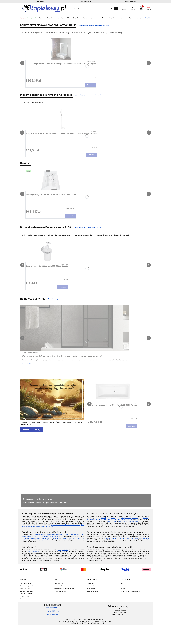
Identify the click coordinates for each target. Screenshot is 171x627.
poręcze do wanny (132, 538)
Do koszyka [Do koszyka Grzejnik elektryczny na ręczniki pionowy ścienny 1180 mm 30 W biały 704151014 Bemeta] (91, 154)
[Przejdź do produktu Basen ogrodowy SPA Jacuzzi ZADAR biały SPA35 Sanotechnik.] (51, 180)
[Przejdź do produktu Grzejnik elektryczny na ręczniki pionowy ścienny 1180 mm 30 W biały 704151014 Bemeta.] (61, 119)
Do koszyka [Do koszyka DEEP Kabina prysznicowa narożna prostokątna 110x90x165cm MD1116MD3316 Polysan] (90, 85)
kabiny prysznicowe (129, 518)
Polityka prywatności (60, 591)
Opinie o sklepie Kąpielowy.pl (130, 591)
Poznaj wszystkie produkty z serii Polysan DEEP (95, 25)
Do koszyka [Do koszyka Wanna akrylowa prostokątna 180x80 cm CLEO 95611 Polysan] (131, 426)
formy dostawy (63, 550)
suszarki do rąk (70, 535)
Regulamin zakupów (26, 583)
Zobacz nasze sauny (31, 430)
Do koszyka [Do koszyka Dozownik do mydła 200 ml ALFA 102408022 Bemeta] (62, 287)
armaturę (107, 519)
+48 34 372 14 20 (85, 1)
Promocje (23, 599)
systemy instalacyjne (118, 519)
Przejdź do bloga (55, 299)
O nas (122, 586)
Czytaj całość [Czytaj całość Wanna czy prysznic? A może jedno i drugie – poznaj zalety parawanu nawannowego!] (26, 363)
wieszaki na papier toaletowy (41, 540)
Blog (122, 583)
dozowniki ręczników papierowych (46, 536)
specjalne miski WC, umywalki (114, 538)
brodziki (103, 518)
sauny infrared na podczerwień (129, 521)
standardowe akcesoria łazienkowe (37, 538)
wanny (113, 518)
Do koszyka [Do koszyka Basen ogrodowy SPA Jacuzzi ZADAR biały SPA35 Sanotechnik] (70, 216)
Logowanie (90, 583)
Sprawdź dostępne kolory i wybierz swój (89, 95)
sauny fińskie (112, 521)
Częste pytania (58, 583)
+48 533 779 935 (41, 1)
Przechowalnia (91, 588)
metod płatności (33, 551)
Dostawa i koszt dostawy (27, 591)
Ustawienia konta (92, 591)
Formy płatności (25, 588)
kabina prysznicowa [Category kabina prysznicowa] (30, 353)
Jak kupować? (58, 586)
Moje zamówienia (92, 586)
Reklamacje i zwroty (26, 593)
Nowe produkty (24, 596)
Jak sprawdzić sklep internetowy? (64, 588)
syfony (129, 519)
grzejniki (99, 519)
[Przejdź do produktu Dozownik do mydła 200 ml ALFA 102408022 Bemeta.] (47, 251)
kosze (29, 536)
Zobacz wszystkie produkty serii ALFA (87, 227)
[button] (116, 8)
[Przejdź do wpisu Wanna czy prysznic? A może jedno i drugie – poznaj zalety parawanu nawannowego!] (74, 328)
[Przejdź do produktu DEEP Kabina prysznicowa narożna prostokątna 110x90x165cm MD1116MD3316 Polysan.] (61, 49)
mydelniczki (56, 538)
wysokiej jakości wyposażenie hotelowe (48, 535)
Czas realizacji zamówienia (28, 586)
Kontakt (123, 588)
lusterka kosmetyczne (68, 538)
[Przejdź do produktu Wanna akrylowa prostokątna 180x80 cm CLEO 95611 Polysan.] (112, 390)
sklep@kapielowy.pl (130, 1)
